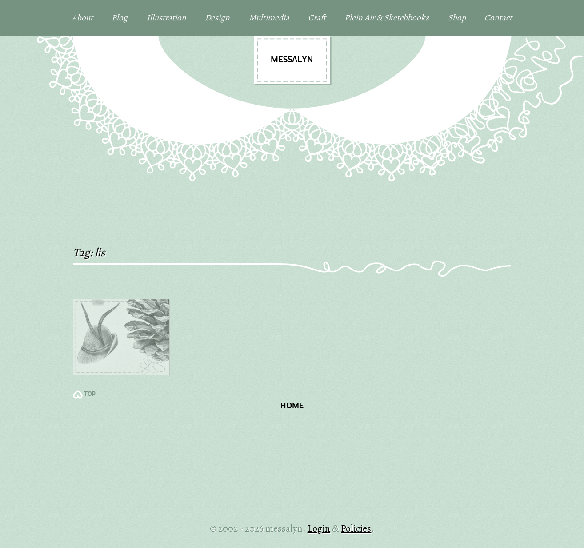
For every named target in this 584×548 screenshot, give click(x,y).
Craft (317, 18)
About (82, 18)
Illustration (166, 18)
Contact (498, 18)
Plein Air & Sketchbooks (386, 18)
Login (319, 528)
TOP (90, 394)
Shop (457, 18)
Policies (356, 528)
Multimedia (269, 18)
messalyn (292, 60)
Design (217, 18)
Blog (120, 18)
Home (292, 406)
